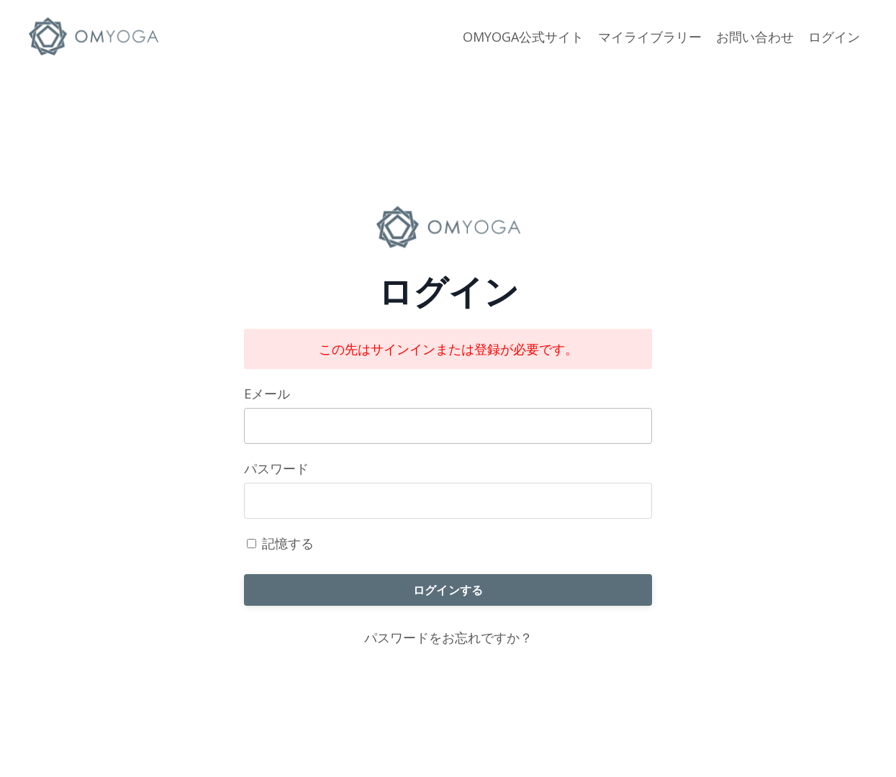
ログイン (834, 36)
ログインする (448, 590)
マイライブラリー (650, 36)
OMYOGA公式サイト (523, 36)
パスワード (276, 468)
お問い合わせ (755, 36)
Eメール (267, 393)
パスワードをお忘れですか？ (448, 637)
